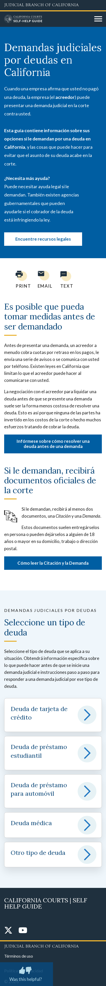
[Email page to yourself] (43, 279)
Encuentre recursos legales (43, 239)
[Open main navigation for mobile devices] (98, 19)
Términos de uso (18, 955)
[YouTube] (23, 930)
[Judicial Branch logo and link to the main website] (53, 5)
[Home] (47, 19)
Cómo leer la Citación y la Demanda (53, 563)
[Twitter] (8, 930)
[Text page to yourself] (65, 279)
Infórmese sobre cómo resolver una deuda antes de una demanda (53, 443)
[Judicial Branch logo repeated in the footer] (53, 945)
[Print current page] (20, 279)
